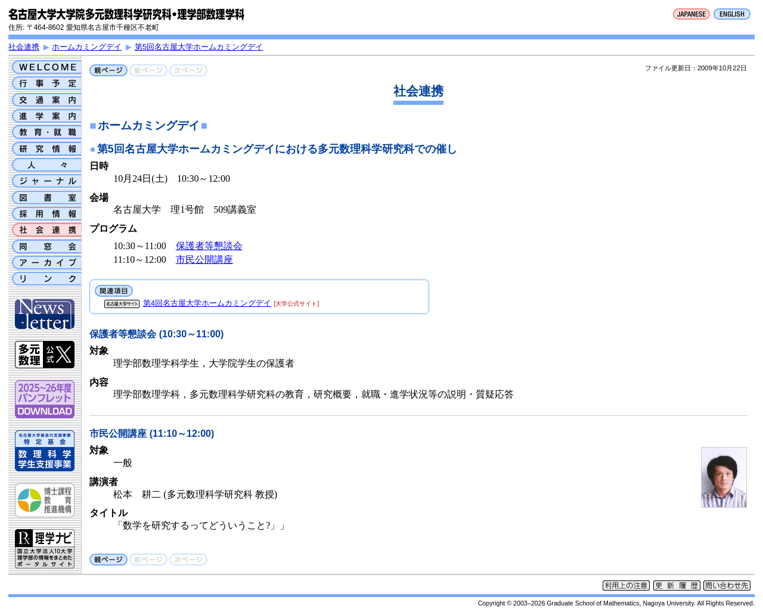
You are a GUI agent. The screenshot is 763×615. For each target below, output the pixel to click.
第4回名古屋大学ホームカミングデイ (207, 303)
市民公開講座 (204, 259)
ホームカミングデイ (87, 46)
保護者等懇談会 (209, 246)
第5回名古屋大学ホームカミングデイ (199, 46)
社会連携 (23, 46)
